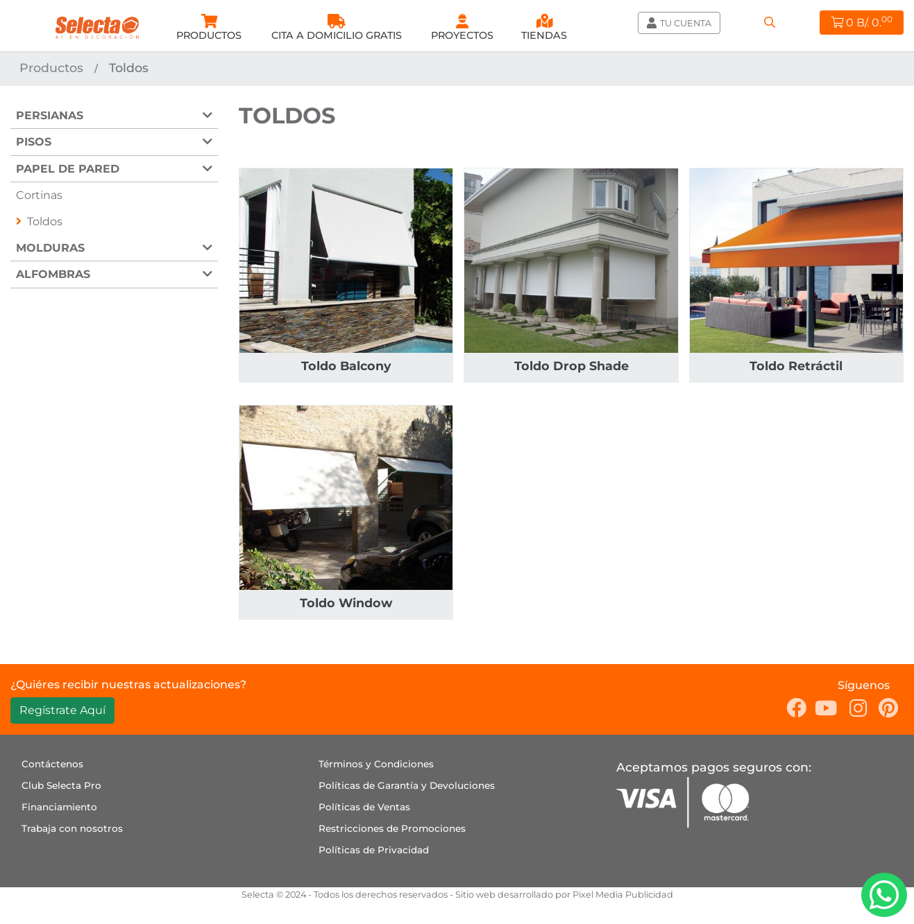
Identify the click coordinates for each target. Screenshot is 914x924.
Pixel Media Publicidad (623, 894)
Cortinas (39, 195)
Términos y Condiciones (376, 763)
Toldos (44, 221)
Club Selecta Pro (61, 785)
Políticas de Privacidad (374, 849)
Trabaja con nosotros (72, 828)
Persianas (49, 115)
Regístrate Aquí (62, 710)
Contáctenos (52, 763)
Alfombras (53, 274)
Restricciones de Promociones (392, 828)
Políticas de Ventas (364, 806)
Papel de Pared (67, 168)
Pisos (33, 141)
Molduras (50, 247)
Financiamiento (59, 806)
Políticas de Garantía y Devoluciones (407, 785)
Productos (51, 67)
